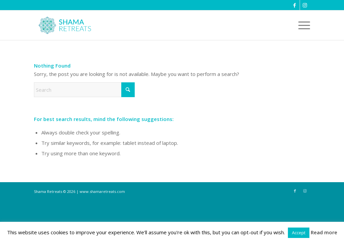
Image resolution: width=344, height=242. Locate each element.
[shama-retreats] (66, 25)
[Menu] (302, 25)
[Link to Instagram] (305, 5)
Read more (324, 232)
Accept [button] (298, 233)
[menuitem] (302, 25)
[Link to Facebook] (295, 5)
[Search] (84, 89)
